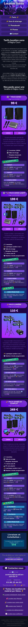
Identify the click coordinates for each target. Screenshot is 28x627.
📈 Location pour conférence (14, 614)
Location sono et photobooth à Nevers (15, 623)
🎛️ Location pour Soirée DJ (14, 606)
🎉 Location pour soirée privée (14, 602)
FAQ (4, 623)
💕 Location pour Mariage (14, 598)
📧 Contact (14, 34)
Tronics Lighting (20, 621)
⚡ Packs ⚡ (14, 17)
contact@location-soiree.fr (14, 575)
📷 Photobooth (14, 25)
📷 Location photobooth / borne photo (14, 594)
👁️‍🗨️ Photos (14, 29)
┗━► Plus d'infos (14, 99)
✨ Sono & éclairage (14, 21)
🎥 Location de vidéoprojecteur (14, 610)
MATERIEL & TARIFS (14, 559)
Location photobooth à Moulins (14, 625)
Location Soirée (14, 3)
